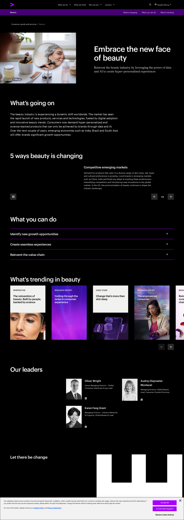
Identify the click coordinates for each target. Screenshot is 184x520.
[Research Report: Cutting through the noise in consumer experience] (69, 313)
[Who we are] (95, 4)
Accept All (165, 502)
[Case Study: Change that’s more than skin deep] (110, 313)
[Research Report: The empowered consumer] (152, 313)
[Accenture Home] (18, 5)
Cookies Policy (38, 508)
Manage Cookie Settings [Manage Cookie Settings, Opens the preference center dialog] (164, 514)
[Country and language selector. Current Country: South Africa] (163, 5)
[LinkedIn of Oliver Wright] (86, 398)
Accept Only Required (164, 509)
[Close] (180, 500)
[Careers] (110, 4)
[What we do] (64, 4)
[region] (92, 508)
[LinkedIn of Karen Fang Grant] (86, 427)
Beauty (13, 12)
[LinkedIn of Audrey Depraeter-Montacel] (142, 400)
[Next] (171, 347)
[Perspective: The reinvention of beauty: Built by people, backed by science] (27, 313)
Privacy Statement (54, 508)
